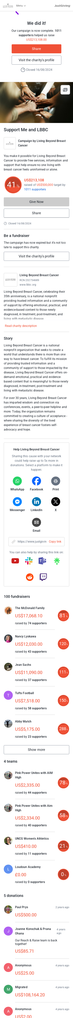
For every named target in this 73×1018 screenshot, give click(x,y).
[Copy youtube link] (15, 561)
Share (36, 49)
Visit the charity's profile (36, 60)
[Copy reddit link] (29, 577)
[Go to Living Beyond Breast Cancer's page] (10, 280)
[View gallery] (65, 89)
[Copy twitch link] (43, 577)
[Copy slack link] (29, 561)
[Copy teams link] (42, 561)
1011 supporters (35, 189)
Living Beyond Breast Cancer (39, 275)
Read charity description (21, 326)
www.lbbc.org (28, 284)
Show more (40, 750)
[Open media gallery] (36, 102)
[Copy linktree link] (57, 562)
